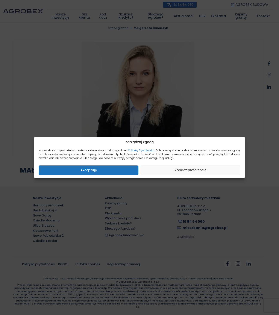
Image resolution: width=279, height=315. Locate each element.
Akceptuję (88, 170)
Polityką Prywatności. (141, 150)
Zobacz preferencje (190, 170)
